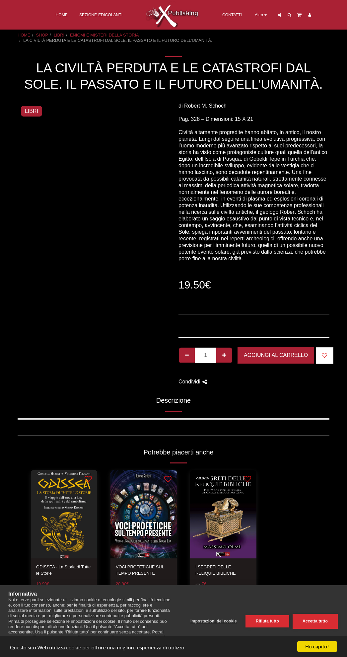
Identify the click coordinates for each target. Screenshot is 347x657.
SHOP (42, 35)
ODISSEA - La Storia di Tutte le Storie (63, 570)
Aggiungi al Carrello (276, 355)
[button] (279, 15)
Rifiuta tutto (267, 621)
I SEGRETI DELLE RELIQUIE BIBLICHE (215, 570)
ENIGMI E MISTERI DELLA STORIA (104, 35)
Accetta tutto (315, 621)
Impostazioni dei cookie (213, 621)
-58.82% (202, 478)
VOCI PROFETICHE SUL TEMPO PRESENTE (140, 570)
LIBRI (59, 35)
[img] (64, 514)
